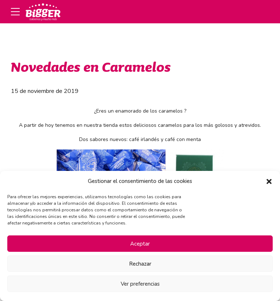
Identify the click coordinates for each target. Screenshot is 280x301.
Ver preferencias (140, 284)
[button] (269, 181)
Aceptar (140, 243)
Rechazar (140, 263)
